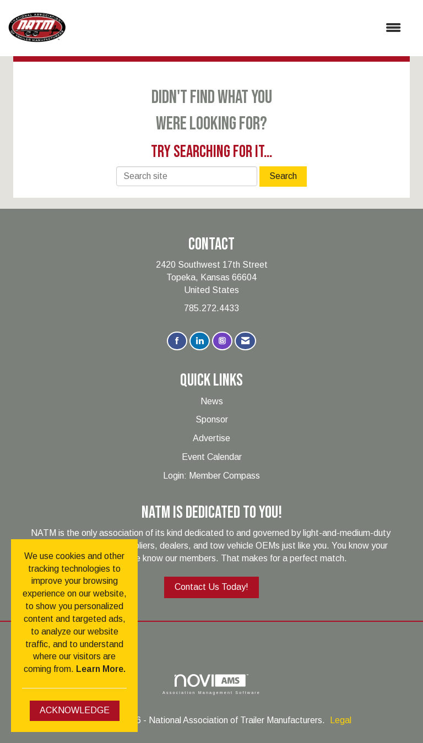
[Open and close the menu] (238, 28)
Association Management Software (211, 684)
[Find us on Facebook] (177, 341)
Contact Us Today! (211, 587)
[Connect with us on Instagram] (222, 341)
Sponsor (212, 419)
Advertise (211, 438)
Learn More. (101, 669)
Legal (340, 720)
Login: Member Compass (211, 475)
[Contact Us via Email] (245, 341)
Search (283, 176)
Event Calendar (212, 457)
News (211, 401)
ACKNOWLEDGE (75, 710)
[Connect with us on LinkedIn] (199, 341)
